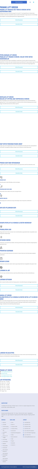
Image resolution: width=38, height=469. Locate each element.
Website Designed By (30, 466)
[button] (30, 2)
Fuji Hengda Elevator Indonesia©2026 (9, 466)
